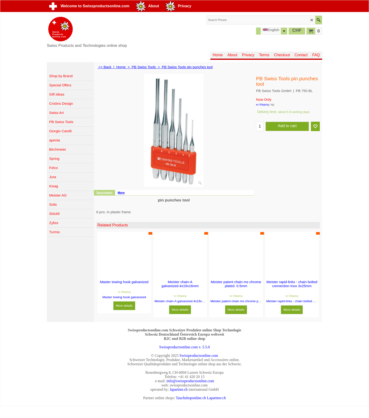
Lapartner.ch (216, 398)
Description (104, 192)
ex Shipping (262, 104)
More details (124, 305)
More (121, 192)
